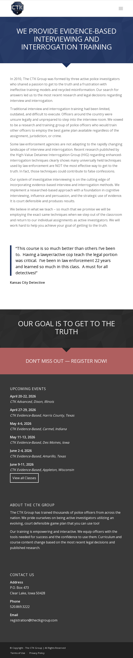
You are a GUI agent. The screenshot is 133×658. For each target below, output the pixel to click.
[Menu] (121, 8)
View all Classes (24, 478)
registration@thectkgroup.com (33, 620)
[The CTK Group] (55, 8)
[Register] (66, 361)
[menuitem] (121, 8)
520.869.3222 (20, 606)
